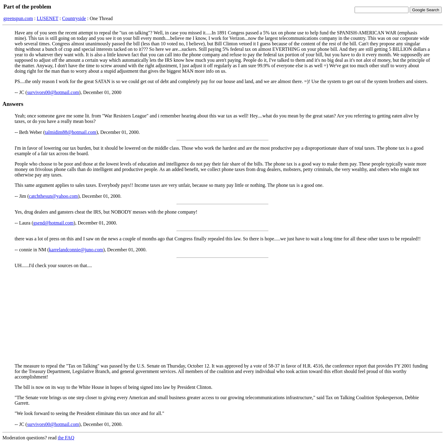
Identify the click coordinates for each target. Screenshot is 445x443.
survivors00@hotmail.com (53, 92)
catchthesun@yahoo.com (53, 196)
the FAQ (66, 437)
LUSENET (47, 18)
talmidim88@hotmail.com (70, 132)
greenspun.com (18, 18)
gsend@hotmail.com (53, 222)
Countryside (74, 18)
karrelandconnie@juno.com (76, 249)
